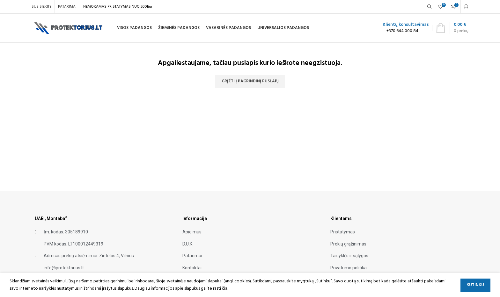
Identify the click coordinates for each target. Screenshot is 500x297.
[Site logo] (69, 28)
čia (224, 288)
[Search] (429, 6)
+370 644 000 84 (402, 31)
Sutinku (475, 285)
